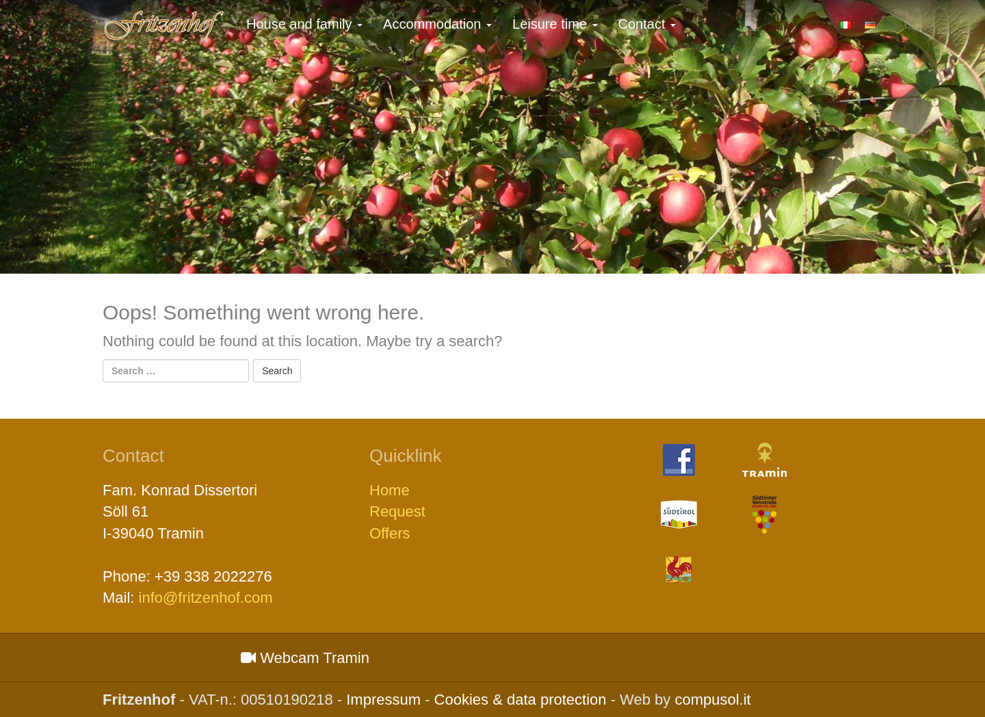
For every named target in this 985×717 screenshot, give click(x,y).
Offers (389, 533)
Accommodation (437, 23)
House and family (304, 23)
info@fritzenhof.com (206, 597)
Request (397, 511)
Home (389, 490)
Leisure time (555, 23)
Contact (647, 23)
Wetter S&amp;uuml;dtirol (166, 657)
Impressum (383, 699)
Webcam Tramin (305, 657)
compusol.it (712, 699)
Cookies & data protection (520, 699)
